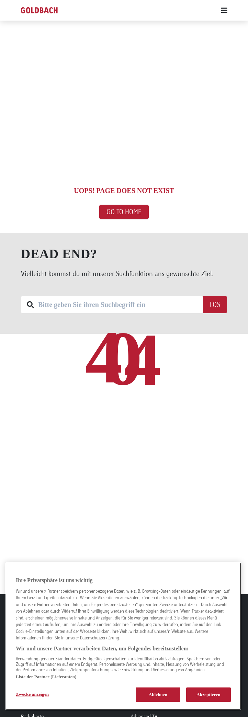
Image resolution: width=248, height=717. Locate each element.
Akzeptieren (208, 694)
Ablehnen (158, 694)
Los (215, 304)
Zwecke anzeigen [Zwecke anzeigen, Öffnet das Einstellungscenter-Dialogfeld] (32, 694)
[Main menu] (162, 10)
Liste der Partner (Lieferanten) (46, 676)
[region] (123, 636)
